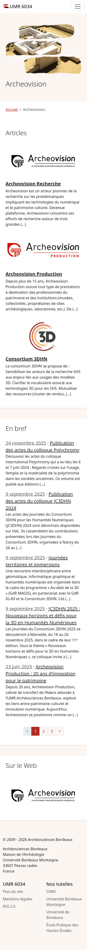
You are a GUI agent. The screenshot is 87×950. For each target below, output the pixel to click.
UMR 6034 (17, 6)
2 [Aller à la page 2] (43, 731)
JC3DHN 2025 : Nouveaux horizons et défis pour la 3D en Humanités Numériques (43, 615)
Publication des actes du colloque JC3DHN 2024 (39, 501)
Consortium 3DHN (26, 359)
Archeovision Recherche (33, 183)
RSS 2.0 (9, 906)
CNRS (51, 891)
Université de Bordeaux (57, 914)
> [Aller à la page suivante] (60, 731)
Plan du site (13, 891)
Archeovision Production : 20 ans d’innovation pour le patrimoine (40, 673)
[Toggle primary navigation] (77, 6)
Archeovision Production (34, 274)
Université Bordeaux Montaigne (64, 901)
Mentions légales (17, 899)
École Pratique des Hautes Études (62, 927)
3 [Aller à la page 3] (52, 731)
